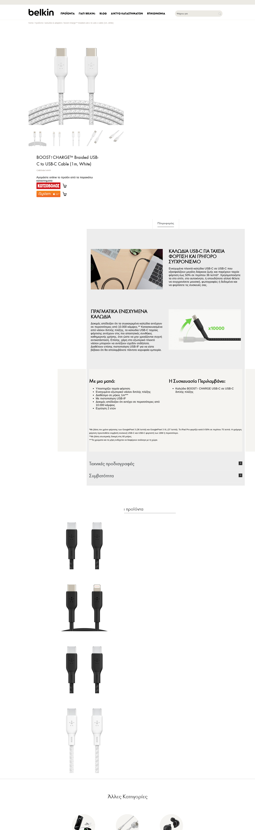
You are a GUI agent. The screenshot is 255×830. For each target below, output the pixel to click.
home (31, 23)
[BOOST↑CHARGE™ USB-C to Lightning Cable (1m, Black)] (84, 617)
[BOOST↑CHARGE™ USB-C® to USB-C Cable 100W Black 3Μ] (84, 687)
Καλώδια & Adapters (53, 23)
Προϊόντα (39, 23)
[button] (165, 464)
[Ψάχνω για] (198, 13)
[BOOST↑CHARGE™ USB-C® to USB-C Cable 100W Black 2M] (84, 547)
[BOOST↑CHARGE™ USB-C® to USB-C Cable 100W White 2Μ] (84, 758)
